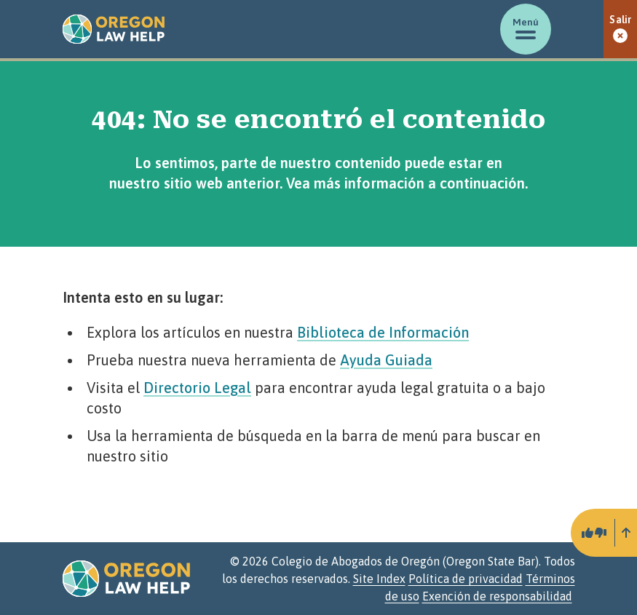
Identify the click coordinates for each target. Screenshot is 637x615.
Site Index (379, 578)
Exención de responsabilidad (497, 596)
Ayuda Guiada (386, 360)
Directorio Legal (197, 387)
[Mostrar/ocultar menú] (525, 29)
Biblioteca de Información (383, 332)
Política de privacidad (465, 578)
